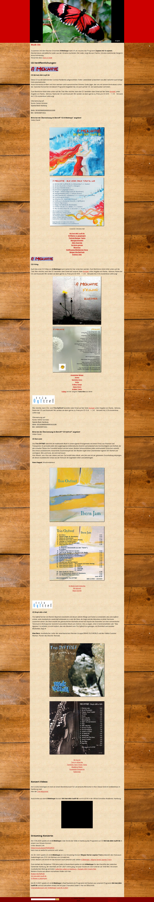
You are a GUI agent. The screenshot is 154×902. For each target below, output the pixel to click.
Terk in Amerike (77, 762)
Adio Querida (77, 243)
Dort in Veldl (47, 58)
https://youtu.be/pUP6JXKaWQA (42, 848)
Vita (106, 41)
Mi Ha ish (77, 760)
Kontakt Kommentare (94, 40)
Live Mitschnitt (42, 791)
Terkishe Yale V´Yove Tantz (77, 765)
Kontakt (113, 91)
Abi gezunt (77, 588)
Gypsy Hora (77, 387)
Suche (57, 899)
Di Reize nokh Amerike (77, 586)
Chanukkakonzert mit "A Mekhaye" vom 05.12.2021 (49, 888)
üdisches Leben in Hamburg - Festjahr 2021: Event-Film (76, 869)
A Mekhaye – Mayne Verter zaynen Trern (96, 860)
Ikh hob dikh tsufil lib (77, 233)
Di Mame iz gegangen (77, 236)
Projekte (71, 41)
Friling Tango (77, 384)
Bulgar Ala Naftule (77, 252)
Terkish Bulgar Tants (77, 238)
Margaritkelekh (77, 240)
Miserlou (77, 247)
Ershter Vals (77, 255)
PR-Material (83, 41)
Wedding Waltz (77, 767)
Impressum (112, 898)
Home (36, 41)
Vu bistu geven (77, 245)
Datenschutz (112, 901)
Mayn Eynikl (77, 591)
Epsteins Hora (77, 380)
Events (48, 41)
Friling (64, 392)
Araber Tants (77, 389)
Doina (77, 377)
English (117, 41)
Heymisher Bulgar (77, 375)
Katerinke (77, 772)
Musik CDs (59, 41)
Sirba (77, 382)
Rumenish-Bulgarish (77, 769)
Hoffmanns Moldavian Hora (77, 250)
